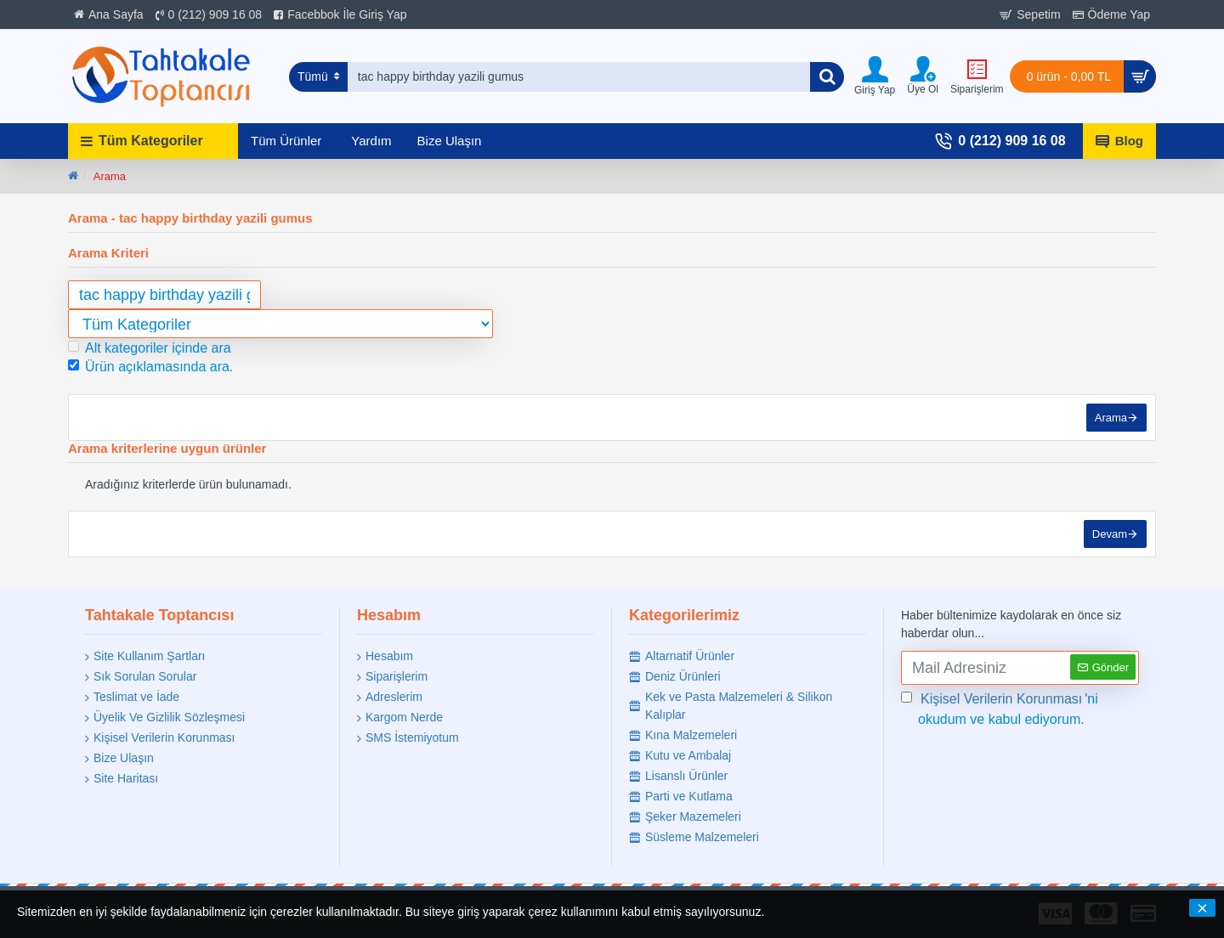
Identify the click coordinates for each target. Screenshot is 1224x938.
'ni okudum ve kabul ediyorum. (999, 707)
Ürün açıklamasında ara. (150, 366)
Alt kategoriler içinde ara (149, 348)
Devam (1109, 534)
